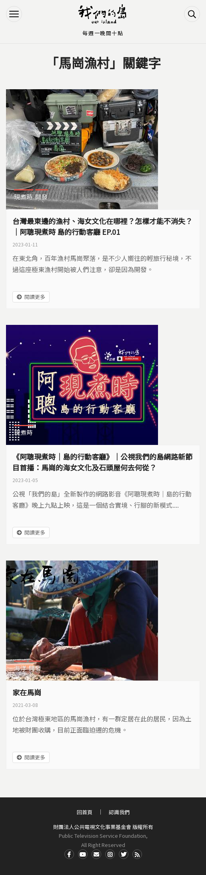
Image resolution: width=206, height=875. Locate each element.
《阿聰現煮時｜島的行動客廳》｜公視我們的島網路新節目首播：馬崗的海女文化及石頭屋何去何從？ (102, 462)
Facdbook (69, 854)
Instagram (110, 854)
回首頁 (84, 812)
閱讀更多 (34, 296)
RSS (137, 854)
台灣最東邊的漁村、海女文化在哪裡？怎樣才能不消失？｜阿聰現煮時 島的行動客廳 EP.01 (102, 226)
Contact (96, 854)
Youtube (83, 854)
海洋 (20, 668)
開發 (41, 196)
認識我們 (119, 812)
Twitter (123, 854)
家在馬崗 (26, 692)
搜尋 (192, 14)
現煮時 (23, 196)
